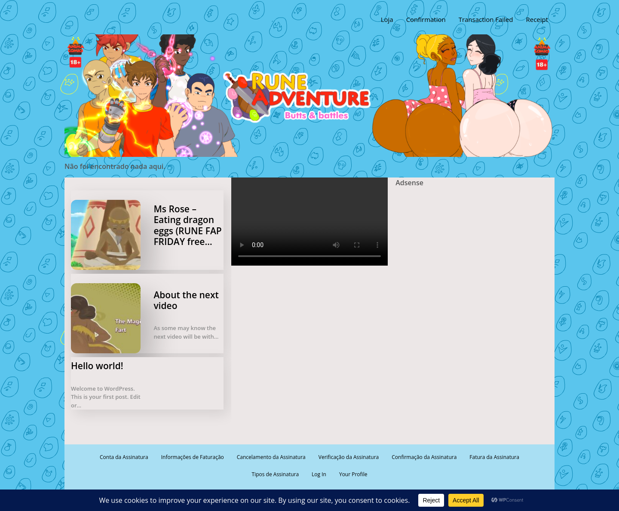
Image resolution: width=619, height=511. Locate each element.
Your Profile (353, 474)
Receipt (537, 19)
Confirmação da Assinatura (424, 457)
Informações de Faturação (192, 457)
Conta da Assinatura (124, 457)
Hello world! (97, 366)
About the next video (185, 300)
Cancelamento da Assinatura (271, 457)
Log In (319, 474)
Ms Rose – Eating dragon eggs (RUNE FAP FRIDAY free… (187, 225)
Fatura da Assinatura (494, 457)
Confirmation (425, 19)
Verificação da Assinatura (349, 457)
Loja (386, 19)
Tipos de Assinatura (275, 474)
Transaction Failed (485, 19)
